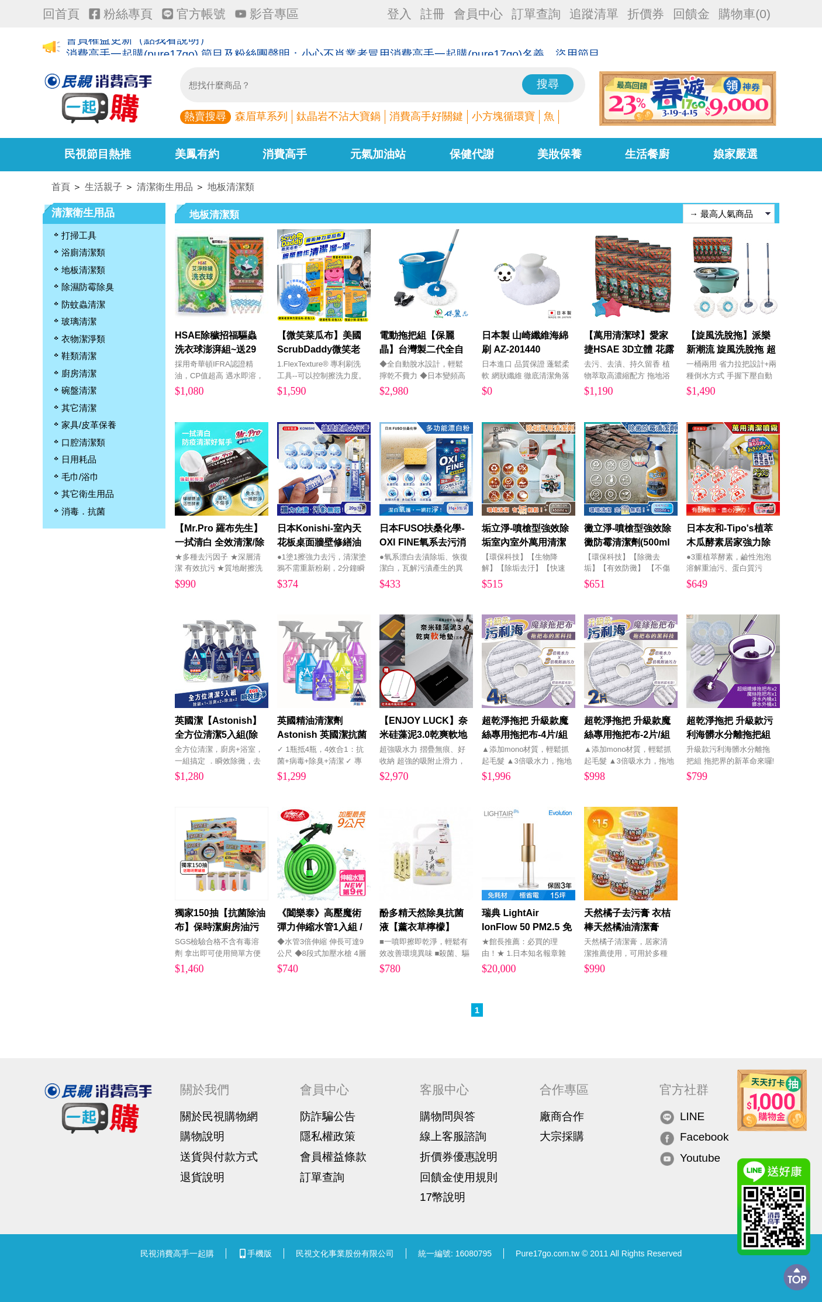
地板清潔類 (231, 187)
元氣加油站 (378, 154)
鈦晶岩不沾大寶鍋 (338, 116)
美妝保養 (559, 154)
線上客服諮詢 (453, 1136)
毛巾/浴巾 (80, 477)
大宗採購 (562, 1136)
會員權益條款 (333, 1157)
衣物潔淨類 (83, 339)
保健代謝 (472, 154)
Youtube (689, 1158)
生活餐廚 (647, 154)
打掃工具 (78, 235)
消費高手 (285, 154)
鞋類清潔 (78, 356)
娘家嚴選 (735, 154)
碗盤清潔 (78, 390)
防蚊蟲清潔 (83, 304)
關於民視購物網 (219, 1116)
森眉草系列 (261, 116)
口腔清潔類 (83, 442)
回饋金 (691, 13)
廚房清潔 (78, 373)
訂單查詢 (536, 13)
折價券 (645, 13)
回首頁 (61, 13)
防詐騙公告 (327, 1116)
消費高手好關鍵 (426, 116)
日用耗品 (78, 459)
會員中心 (478, 13)
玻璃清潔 (78, 321)
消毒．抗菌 (83, 511)
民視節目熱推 (97, 154)
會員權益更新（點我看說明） (138, 48)
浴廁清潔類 (83, 252)
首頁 (60, 187)
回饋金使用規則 (459, 1177)
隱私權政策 (327, 1136)
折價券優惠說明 (459, 1157)
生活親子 (103, 187)
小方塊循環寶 (503, 116)
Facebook (693, 1137)
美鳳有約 (197, 154)
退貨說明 (202, 1177)
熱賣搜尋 (205, 116)
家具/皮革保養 (88, 425)
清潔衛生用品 (165, 187)
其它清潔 (78, 408)
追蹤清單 (594, 13)
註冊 (432, 13)
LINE (681, 1117)
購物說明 (202, 1136)
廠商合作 (562, 1116)
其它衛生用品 (87, 494)
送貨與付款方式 (219, 1157)
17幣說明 (442, 1197)
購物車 (745, 13)
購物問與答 (447, 1116)
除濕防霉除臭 (87, 287)
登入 (399, 13)
